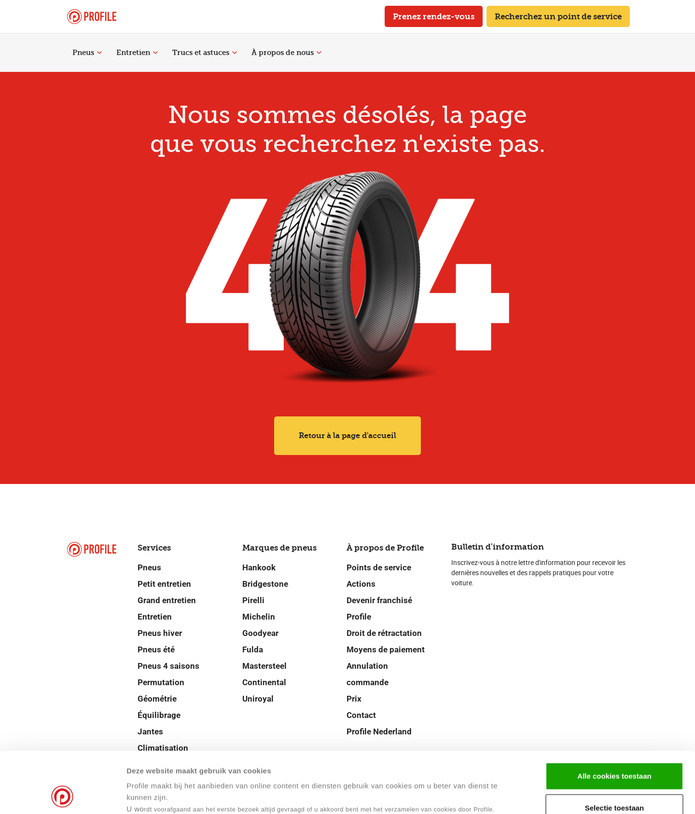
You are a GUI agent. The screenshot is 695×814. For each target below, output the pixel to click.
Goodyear (260, 633)
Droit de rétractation (384, 633)
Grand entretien (167, 600)
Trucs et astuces (204, 52)
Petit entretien (164, 584)
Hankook (259, 567)
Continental (264, 682)
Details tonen (467, 795)
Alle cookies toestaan (614, 719)
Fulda (252, 649)
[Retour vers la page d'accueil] (91, 16)
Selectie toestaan (614, 750)
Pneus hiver (160, 633)
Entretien (137, 52)
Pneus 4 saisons (168, 666)
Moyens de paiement (386, 649)
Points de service (379, 567)
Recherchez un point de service (558, 16)
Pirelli (253, 600)
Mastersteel (264, 666)
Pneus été (156, 649)
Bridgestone (265, 584)
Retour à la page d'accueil (347, 435)
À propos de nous (286, 52)
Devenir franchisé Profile (379, 608)
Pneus (87, 52)
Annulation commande (368, 674)
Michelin (258, 616)
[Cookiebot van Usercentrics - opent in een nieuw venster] (62, 795)
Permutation (161, 682)
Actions (361, 584)
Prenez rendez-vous (433, 16)
